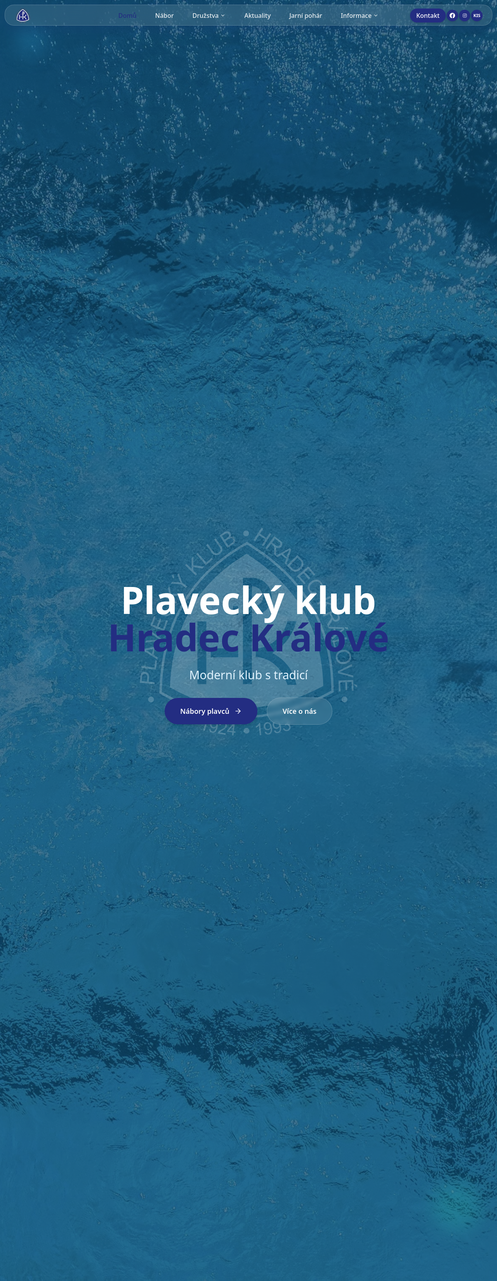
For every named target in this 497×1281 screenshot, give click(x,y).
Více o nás (299, 711)
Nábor (164, 15)
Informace (360, 15)
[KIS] (477, 15)
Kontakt (428, 15)
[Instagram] (465, 15)
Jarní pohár (305, 15)
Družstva (209, 15)
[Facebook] (452, 15)
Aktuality (257, 15)
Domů (127, 15)
